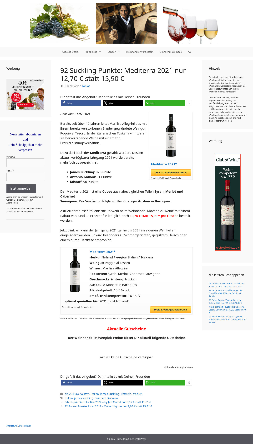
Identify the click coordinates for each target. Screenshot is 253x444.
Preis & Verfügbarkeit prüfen (171, 172)
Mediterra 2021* (164, 164)
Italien (95, 394)
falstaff (84, 394)
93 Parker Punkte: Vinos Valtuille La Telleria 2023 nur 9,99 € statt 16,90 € (225, 301)
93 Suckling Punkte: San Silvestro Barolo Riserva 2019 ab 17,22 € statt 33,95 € (227, 285)
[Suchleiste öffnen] (189, 52)
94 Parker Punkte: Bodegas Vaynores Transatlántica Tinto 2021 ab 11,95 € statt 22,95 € (227, 319)
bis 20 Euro (72, 394)
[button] (81, 103)
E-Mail (10, 171)
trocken (137, 394)
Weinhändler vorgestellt (139, 51)
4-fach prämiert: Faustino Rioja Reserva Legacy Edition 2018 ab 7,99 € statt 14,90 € (227, 309)
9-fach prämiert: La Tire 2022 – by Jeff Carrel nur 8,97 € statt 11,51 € (108, 402)
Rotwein (126, 394)
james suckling (83, 398)
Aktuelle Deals (70, 51)
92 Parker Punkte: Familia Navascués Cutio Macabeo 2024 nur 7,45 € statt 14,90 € (225, 293)
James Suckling (109, 394)
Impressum (11, 425)
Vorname (10, 156)
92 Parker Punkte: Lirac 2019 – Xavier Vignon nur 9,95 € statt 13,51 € (108, 406)
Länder (115, 52)
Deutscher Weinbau (171, 51)
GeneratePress (138, 438)
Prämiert (100, 398)
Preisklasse (94, 52)
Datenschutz (24, 425)
